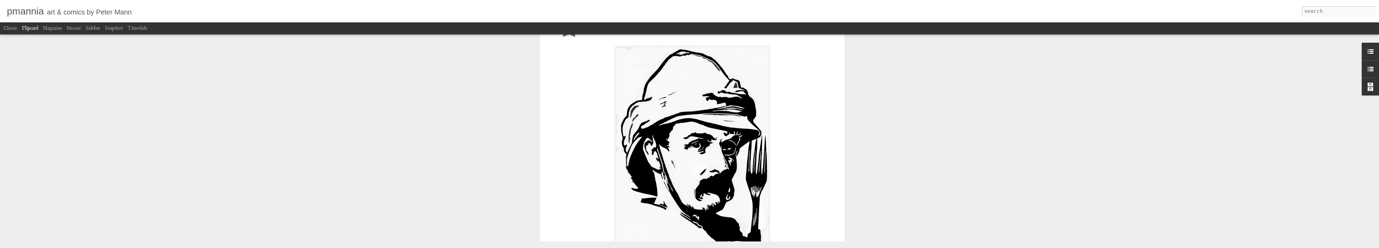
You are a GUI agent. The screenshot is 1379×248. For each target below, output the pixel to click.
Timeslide (137, 28)
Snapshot (114, 28)
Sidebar (92, 28)
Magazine (52, 28)
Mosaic (74, 28)
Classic (10, 28)
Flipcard (30, 28)
